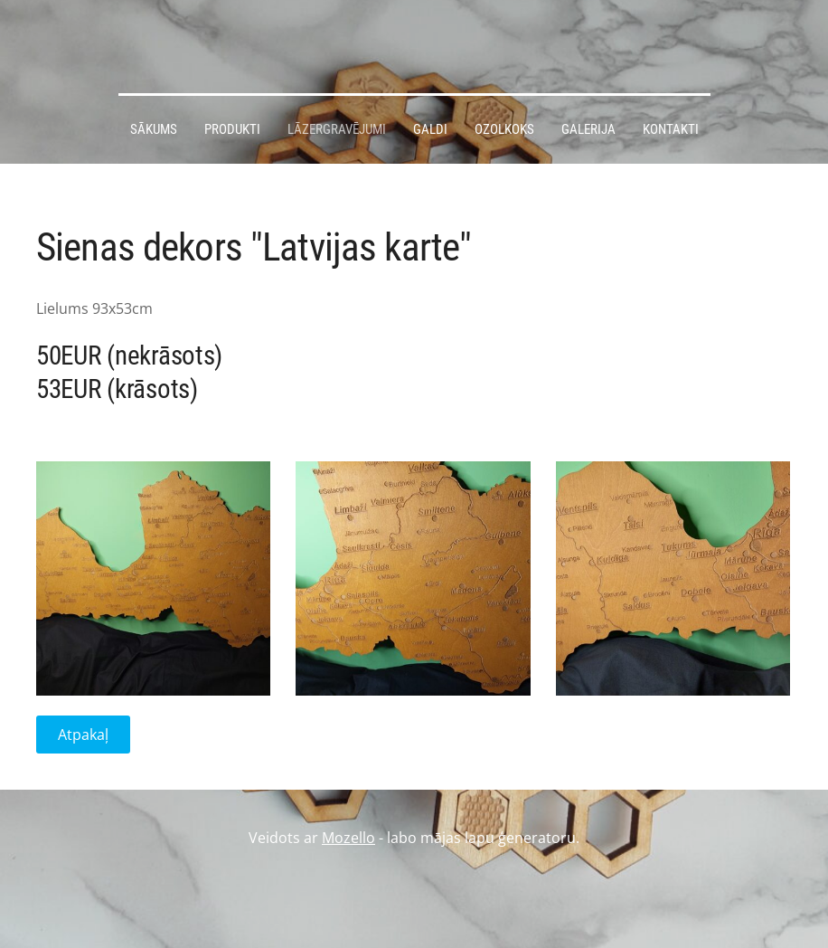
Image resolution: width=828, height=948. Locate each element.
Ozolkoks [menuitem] (504, 129)
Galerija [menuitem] (588, 129)
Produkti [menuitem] (232, 129)
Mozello (348, 838)
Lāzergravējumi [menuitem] (336, 129)
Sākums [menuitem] (153, 129)
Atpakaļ (83, 734)
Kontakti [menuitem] (671, 129)
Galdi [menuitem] (430, 129)
